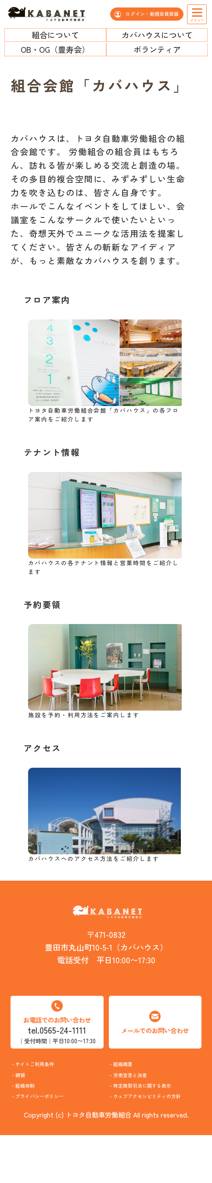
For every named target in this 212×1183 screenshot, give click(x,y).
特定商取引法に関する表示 (155, 1107)
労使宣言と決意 (144, 1084)
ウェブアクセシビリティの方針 (155, 1135)
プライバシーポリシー (57, 1129)
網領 (26, 1084)
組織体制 (34, 1100)
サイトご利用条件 (50, 1068)
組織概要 (132, 1068)
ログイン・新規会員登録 (151, 13)
